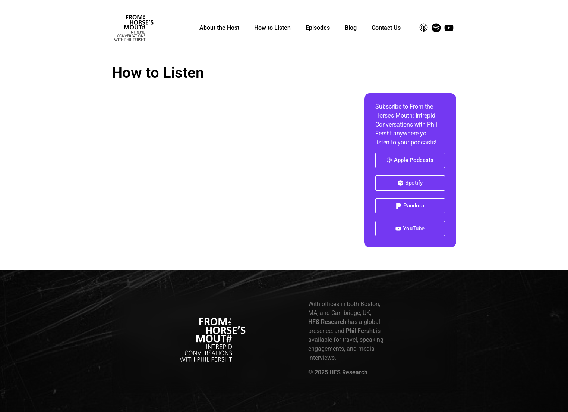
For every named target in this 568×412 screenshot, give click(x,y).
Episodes (318, 27)
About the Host (219, 27)
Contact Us (386, 27)
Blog (351, 27)
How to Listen (272, 27)
